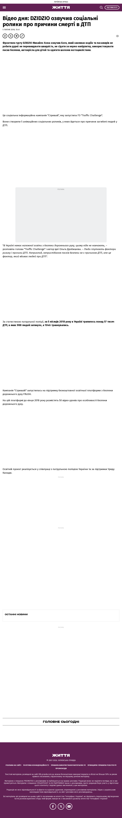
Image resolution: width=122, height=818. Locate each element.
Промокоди (61, 768)
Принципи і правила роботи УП (102, 765)
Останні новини (16, 614)
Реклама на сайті (13, 765)
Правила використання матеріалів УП (68, 765)
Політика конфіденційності (36, 765)
